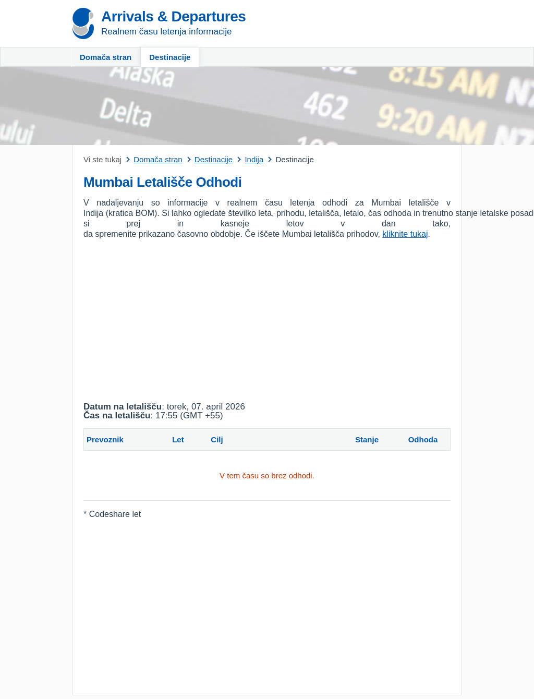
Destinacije (169, 57)
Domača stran (105, 57)
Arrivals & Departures (173, 16)
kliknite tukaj (405, 234)
